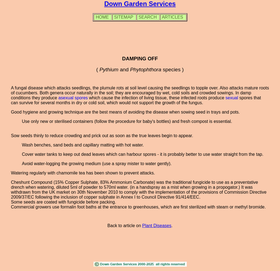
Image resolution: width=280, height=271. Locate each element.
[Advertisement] (140, 38)
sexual (231, 97)
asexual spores (73, 97)
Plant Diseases (156, 225)
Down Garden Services (140, 3)
